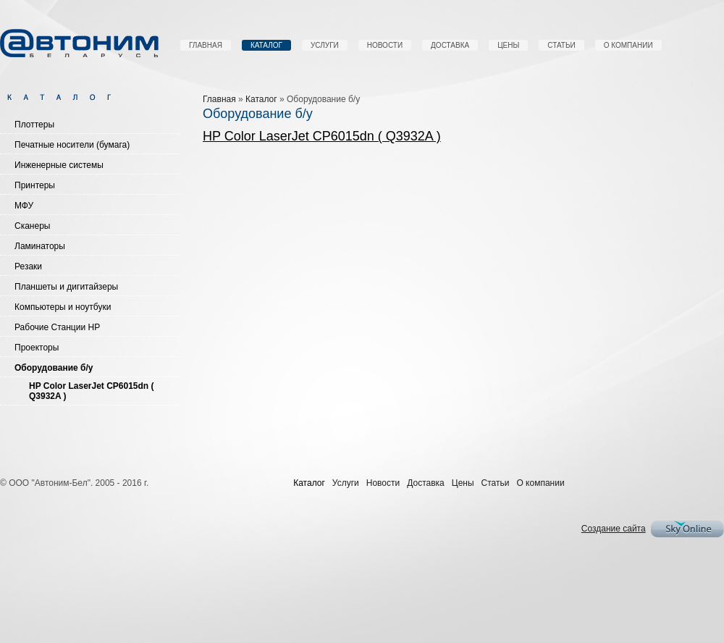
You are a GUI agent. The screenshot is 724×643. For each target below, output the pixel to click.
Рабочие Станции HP (57, 327)
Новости (385, 45)
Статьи (561, 45)
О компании (628, 45)
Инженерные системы (59, 165)
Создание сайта (613, 529)
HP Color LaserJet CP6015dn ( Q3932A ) (91, 391)
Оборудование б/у (53, 368)
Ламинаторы (39, 246)
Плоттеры (34, 124)
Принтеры (34, 185)
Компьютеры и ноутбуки (62, 307)
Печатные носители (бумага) (72, 145)
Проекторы (36, 347)
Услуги (325, 45)
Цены (508, 45)
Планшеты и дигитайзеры (66, 287)
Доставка (450, 45)
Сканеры (32, 226)
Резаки (28, 266)
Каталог (266, 45)
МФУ (23, 206)
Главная (205, 45)
